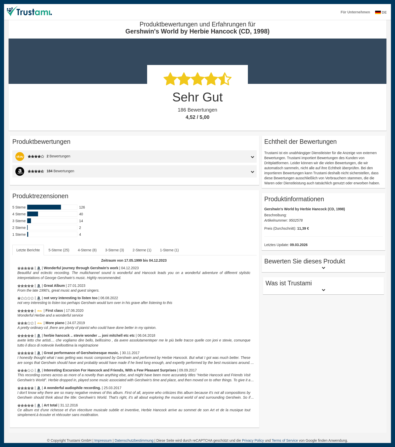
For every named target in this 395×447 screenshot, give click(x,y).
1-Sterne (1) (169, 250)
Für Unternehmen (355, 12)
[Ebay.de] (40, 310)
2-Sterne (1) (142, 250)
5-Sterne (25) (58, 250)
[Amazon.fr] (39, 405)
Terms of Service (285, 440)
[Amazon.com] (39, 286)
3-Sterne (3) (114, 250)
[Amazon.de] (39, 268)
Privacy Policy (253, 440)
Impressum (103, 440)
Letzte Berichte (28, 250)
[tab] (225, 156)
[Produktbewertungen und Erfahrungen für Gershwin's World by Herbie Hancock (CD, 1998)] (25, 268)
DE (381, 12)
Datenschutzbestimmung (134, 440)
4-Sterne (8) (87, 250)
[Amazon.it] (39, 335)
